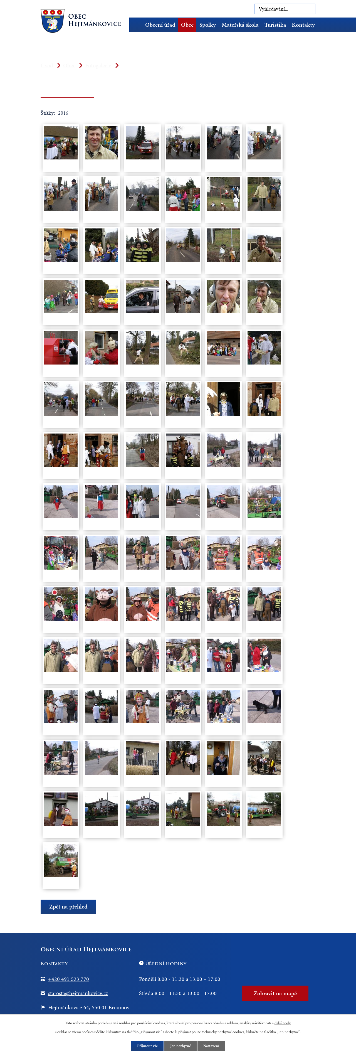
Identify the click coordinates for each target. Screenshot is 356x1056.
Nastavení (211, 1045)
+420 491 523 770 (68, 979)
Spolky (207, 25)
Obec (187, 25)
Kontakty (303, 25)
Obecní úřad (160, 25)
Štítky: (48, 113)
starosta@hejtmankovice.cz (78, 993)
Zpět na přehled (68, 906)
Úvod (137, 25)
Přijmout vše (147, 1045)
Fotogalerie (98, 65)
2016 (63, 113)
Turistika (275, 25)
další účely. (283, 1023)
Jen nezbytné (180, 1045)
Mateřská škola (240, 25)
